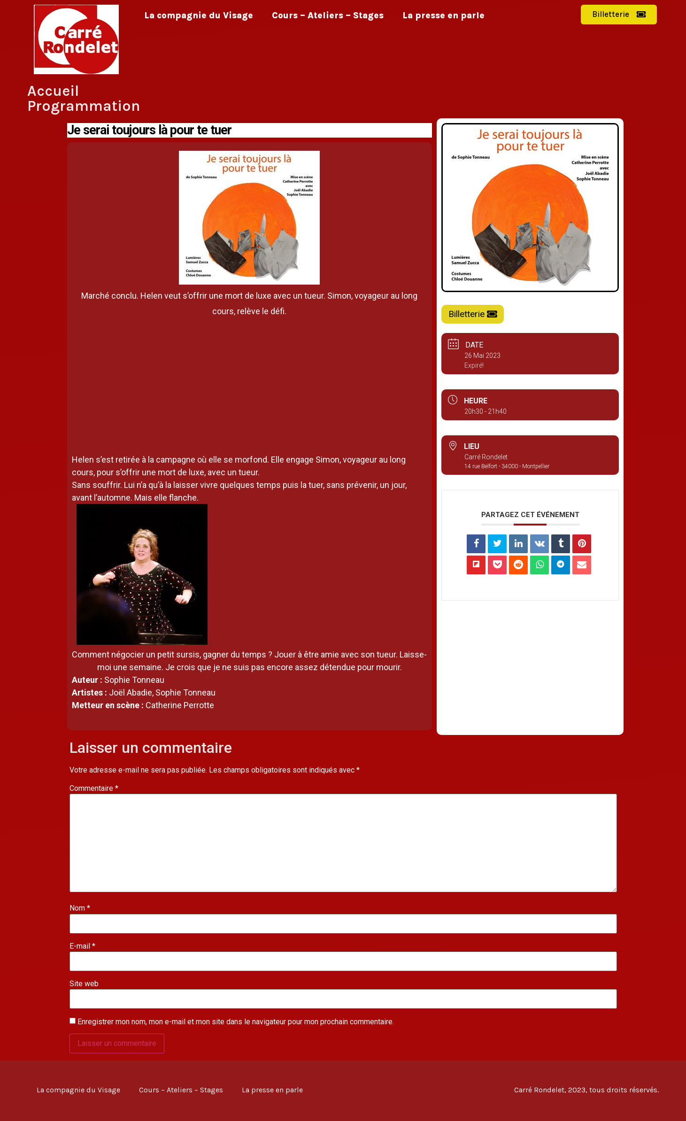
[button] (619, 14)
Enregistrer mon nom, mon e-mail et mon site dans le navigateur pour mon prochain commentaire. (235, 1022)
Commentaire (93, 788)
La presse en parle (443, 15)
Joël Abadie (130, 692)
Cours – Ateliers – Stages (328, 15)
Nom (79, 908)
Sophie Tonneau (134, 680)
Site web (84, 984)
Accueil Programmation (83, 98)
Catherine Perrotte (180, 705)
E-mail (82, 946)
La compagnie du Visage (198, 15)
